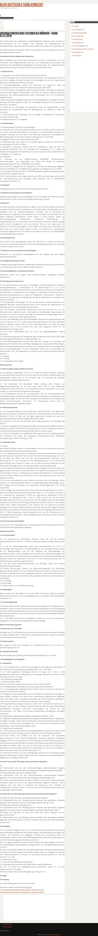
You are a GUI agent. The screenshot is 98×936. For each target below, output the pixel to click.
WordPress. (57, 934)
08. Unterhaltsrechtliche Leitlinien (82, 49)
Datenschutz (8, 927)
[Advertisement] (36, 15)
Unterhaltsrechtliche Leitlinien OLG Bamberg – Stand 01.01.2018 (22, 892)
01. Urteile (74, 26)
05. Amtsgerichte (77, 39)
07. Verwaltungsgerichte (79, 46)
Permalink (28, 887)
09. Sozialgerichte (77, 52)
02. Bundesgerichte (77, 30)
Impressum (7, 924)
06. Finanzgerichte (77, 43)
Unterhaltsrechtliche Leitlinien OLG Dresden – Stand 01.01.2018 (22, 890)
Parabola (50, 934)
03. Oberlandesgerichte (79, 33)
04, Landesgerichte (77, 36)
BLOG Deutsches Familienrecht (21, 4)
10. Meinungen (76, 56)
